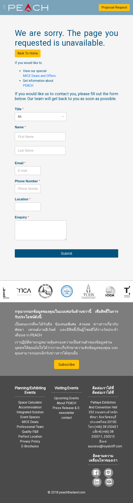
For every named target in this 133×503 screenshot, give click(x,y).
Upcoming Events (66, 398)
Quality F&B (30, 432)
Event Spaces (30, 417)
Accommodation (30, 407)
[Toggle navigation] (4, 6)
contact (66, 418)
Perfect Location (30, 436)
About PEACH (66, 403)
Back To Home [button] (27, 53)
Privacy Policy (30, 441)
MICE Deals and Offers (39, 76)
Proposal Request (114, 7)
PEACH (28, 85)
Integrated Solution (30, 412)
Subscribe (66, 364)
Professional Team (30, 427)
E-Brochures (30, 446)
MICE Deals (30, 422)
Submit (66, 254)
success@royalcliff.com (105, 446)
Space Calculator (30, 402)
